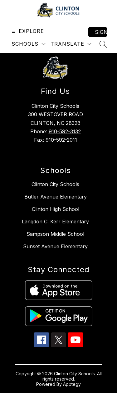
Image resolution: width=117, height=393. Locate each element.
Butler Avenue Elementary (55, 197)
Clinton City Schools (55, 184)
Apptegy (72, 384)
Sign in (101, 32)
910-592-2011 (61, 140)
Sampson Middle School (55, 234)
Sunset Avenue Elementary (55, 246)
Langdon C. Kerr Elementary (55, 221)
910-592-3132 (65, 131)
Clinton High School (55, 209)
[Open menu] (27, 31)
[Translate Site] (71, 44)
